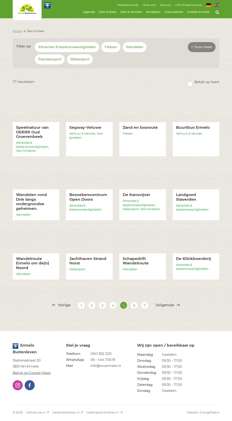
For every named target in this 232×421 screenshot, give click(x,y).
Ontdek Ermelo (198, 12)
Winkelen (153, 12)
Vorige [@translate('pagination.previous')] (61, 305)
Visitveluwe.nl (37, 412)
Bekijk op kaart (206, 82)
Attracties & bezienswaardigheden (67, 47)
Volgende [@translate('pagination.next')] (168, 305)
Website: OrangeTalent (203, 412)
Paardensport (49, 59)
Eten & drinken (131, 12)
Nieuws (165, 5)
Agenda (89, 12)
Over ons (149, 5)
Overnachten (173, 12)
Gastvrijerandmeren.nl (104, 412)
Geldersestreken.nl (67, 412)
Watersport (79, 59)
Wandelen (134, 47)
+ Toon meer (201, 47)
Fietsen (111, 47)
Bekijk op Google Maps (31, 373)
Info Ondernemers (188, 5)
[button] (18, 385)
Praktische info (127, 5)
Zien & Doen (108, 12)
